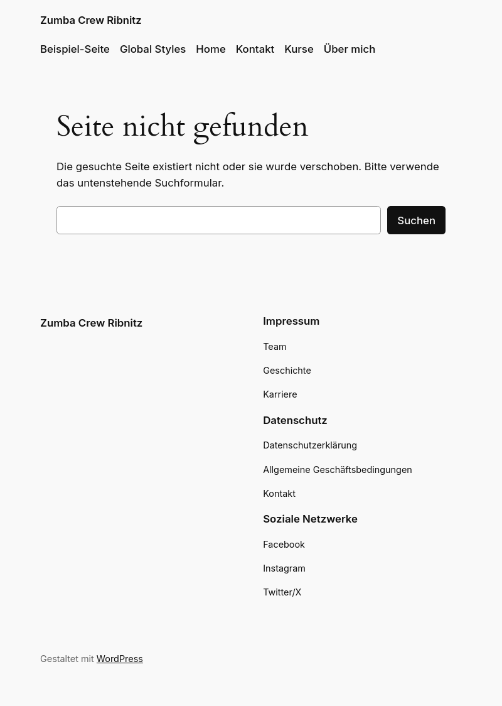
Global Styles (153, 49)
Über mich (350, 49)
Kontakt (255, 49)
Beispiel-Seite (75, 49)
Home (210, 49)
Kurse (298, 49)
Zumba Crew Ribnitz (91, 20)
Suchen (416, 220)
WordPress (120, 658)
